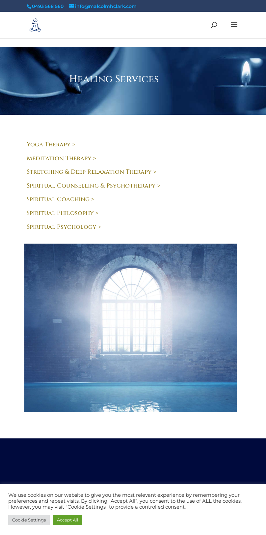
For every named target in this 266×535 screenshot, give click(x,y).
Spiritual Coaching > (60, 199)
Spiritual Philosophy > (62, 213)
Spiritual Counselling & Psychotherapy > (93, 186)
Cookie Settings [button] (29, 519)
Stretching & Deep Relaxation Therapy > (91, 172)
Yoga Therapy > (51, 144)
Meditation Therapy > (61, 158)
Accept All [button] (67, 519)
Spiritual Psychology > (64, 227)
